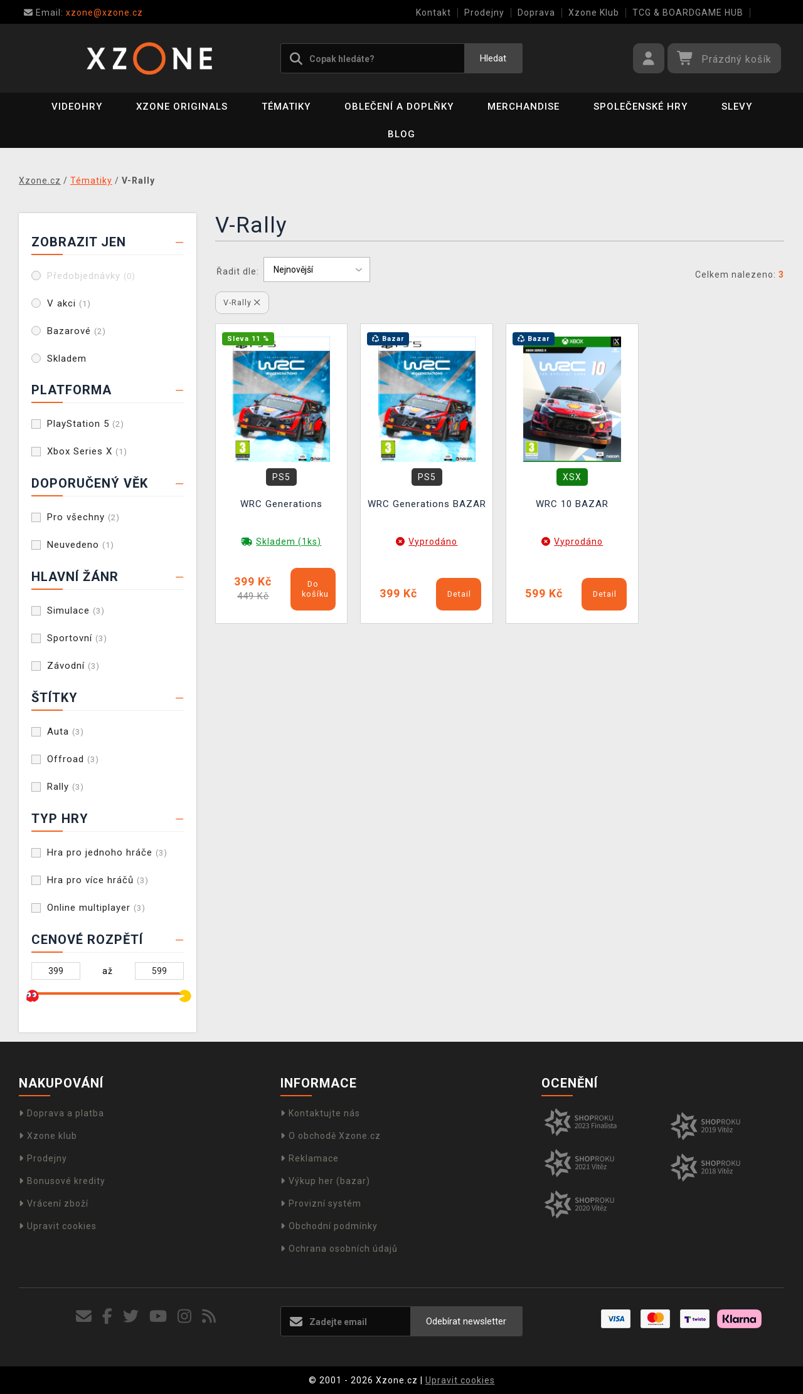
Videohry (76, 106)
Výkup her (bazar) (325, 1181)
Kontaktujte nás (320, 1113)
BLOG (401, 134)
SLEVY (736, 106)
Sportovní (77, 638)
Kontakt (433, 13)
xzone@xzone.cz (83, 13)
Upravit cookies (58, 1226)
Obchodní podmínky (329, 1226)
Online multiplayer (96, 907)
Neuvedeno (80, 544)
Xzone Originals (182, 106)
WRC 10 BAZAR (572, 504)
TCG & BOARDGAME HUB (687, 13)
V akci (69, 303)
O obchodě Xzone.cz (330, 1136)
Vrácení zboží (53, 1203)
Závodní (73, 665)
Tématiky (286, 106)
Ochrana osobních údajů (339, 1249)
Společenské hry (640, 106)
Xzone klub (48, 1136)
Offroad (73, 759)
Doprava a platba (61, 1113)
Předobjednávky (91, 275)
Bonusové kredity (62, 1181)
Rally (65, 786)
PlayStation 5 (85, 423)
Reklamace (309, 1158)
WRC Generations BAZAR (427, 504)
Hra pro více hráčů (98, 880)
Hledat (493, 58)
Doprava (536, 13)
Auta (65, 731)
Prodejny (484, 13)
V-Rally (241, 302)
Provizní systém (320, 1203)
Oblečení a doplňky (399, 106)
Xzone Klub (593, 13)
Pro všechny (83, 517)
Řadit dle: (237, 271)
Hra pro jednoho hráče (107, 852)
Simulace (76, 610)
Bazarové (76, 331)
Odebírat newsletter (466, 1321)
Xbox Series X (87, 451)
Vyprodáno (432, 542)
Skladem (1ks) (288, 542)
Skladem (67, 358)
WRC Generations (281, 504)
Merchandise (523, 106)
